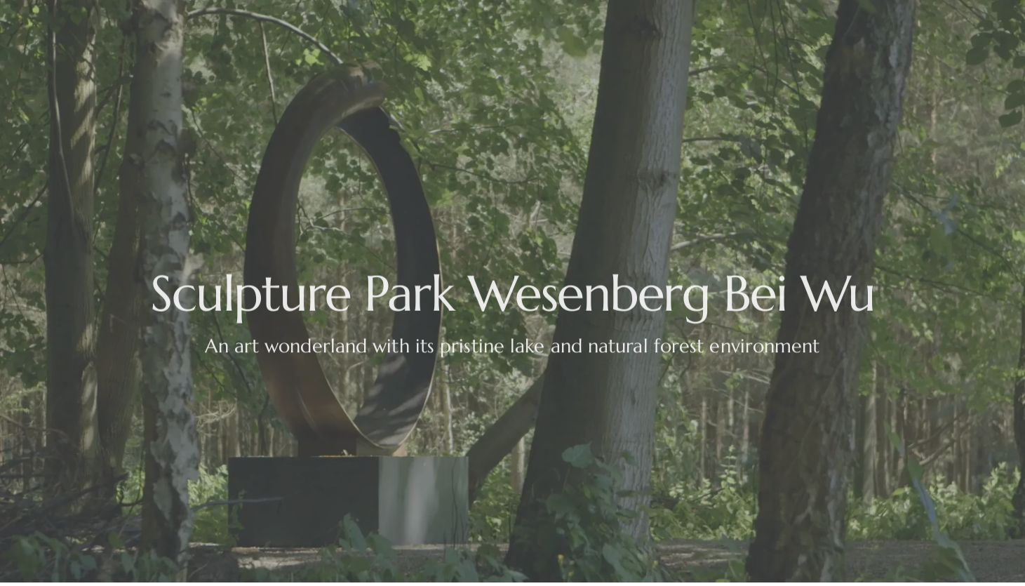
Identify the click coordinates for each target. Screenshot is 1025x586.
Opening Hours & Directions (411, 21)
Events (211, 21)
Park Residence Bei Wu (670, 21)
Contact (871, 21)
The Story (283, 21)
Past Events (791, 21)
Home (148, 21)
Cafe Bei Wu (547, 21)
